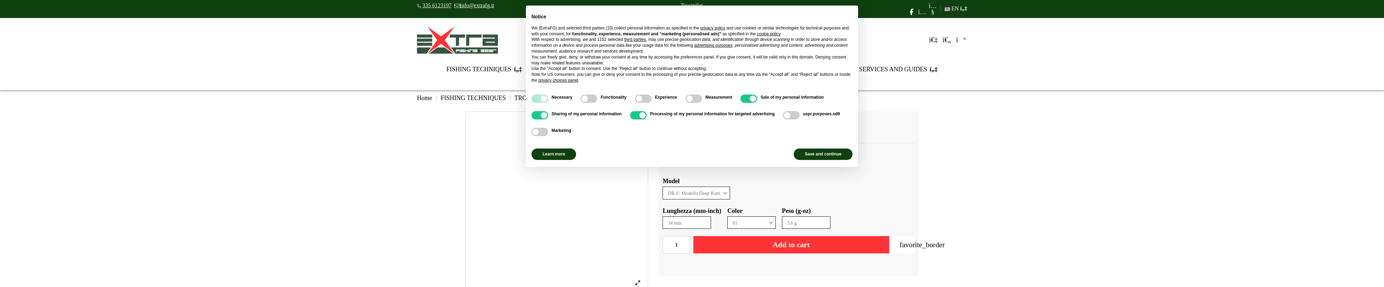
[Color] (751, 222)
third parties (635, 39)
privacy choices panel (558, 80)
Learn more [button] (554, 154)
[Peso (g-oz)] (806, 222)
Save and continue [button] (823, 154)
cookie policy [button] (768, 34)
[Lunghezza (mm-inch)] (687, 222)
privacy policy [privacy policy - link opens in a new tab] (712, 28)
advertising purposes (713, 45)
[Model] (696, 193)
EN (956, 8)
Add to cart (791, 244)
